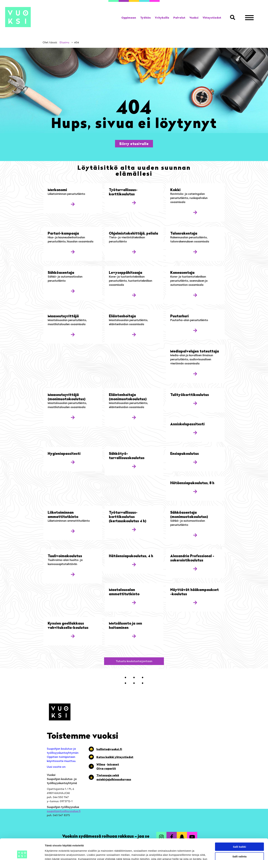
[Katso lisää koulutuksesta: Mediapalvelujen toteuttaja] (195, 373)
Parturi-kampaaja (63, 233)
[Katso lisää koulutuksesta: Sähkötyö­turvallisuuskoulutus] (134, 466)
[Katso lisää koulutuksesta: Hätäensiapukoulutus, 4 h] (134, 564)
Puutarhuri (179, 316)
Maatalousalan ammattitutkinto (124, 591)
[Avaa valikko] (249, 17)
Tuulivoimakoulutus (65, 555)
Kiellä (239, 845)
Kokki (175, 189)
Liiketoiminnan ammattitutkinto (63, 514)
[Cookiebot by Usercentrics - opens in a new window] (22, 853)
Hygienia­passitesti (64, 453)
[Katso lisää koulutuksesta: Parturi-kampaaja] (73, 251)
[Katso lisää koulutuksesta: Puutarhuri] (195, 330)
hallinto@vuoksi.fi (109, 749)
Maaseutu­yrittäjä (63, 316)
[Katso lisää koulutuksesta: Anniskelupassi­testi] (195, 432)
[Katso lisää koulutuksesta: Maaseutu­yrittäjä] (73, 334)
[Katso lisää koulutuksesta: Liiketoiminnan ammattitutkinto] (73, 531)
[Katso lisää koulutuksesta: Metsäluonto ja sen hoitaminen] (134, 636)
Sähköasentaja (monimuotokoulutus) (189, 514)
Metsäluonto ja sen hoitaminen (125, 625)
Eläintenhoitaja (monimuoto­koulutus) (128, 396)
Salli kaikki (239, 825)
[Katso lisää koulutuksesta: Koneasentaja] (195, 295)
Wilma (100, 764)
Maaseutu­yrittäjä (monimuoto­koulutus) (66, 396)
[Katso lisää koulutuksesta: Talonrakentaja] (195, 251)
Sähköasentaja (61, 272)
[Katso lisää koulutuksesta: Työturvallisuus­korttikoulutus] (134, 202)
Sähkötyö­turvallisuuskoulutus (126, 455)
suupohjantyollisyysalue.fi (64, 811)
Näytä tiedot (182, 853)
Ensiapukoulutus (184, 453)
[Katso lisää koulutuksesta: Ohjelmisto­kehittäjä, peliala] (134, 251)
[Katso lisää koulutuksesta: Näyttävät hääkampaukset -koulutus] (195, 602)
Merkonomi (57, 189)
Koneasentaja (182, 272)
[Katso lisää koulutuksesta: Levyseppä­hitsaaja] (134, 295)
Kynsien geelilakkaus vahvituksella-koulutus (68, 625)
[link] (129, 17)
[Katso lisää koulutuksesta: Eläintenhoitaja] (134, 334)
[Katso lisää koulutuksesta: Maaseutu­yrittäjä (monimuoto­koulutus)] (73, 417)
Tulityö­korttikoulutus (189, 394)
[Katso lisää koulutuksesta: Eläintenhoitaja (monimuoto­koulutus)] (134, 417)
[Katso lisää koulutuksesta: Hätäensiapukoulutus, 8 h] (195, 491)
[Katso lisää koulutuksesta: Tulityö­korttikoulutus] (195, 403)
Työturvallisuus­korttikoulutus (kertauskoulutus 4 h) (127, 516)
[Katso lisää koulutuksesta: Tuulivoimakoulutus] (73, 574)
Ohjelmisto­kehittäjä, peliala (133, 233)
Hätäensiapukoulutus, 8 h (192, 482)
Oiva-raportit (106, 768)
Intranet (113, 764)
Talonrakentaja (183, 233)
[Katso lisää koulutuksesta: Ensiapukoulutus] (195, 462)
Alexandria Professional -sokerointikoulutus (192, 557)
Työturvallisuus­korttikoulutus (123, 191)
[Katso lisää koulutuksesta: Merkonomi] (73, 204)
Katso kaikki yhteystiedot (114, 757)
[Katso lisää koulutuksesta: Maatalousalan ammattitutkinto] (134, 602)
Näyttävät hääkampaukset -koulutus (194, 591)
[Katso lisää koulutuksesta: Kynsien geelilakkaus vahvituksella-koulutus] (73, 636)
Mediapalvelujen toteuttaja (194, 351)
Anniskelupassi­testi (187, 424)
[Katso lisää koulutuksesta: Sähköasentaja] (73, 291)
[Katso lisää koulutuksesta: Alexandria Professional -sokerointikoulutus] (195, 568)
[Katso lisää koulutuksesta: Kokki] (195, 212)
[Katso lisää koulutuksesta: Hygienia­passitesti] (73, 462)
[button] (233, 17)
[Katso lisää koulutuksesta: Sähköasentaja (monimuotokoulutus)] (195, 535)
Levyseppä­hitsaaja (125, 272)
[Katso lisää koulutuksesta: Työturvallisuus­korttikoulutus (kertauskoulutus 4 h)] (134, 529)
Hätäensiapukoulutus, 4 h (131, 555)
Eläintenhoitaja (122, 316)
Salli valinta (239, 835)
